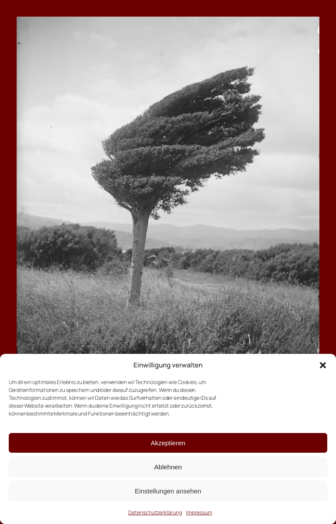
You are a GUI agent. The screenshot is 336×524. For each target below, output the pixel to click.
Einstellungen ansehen (168, 491)
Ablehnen (168, 467)
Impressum (199, 512)
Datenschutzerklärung (155, 512)
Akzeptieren (167, 443)
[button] (322, 365)
